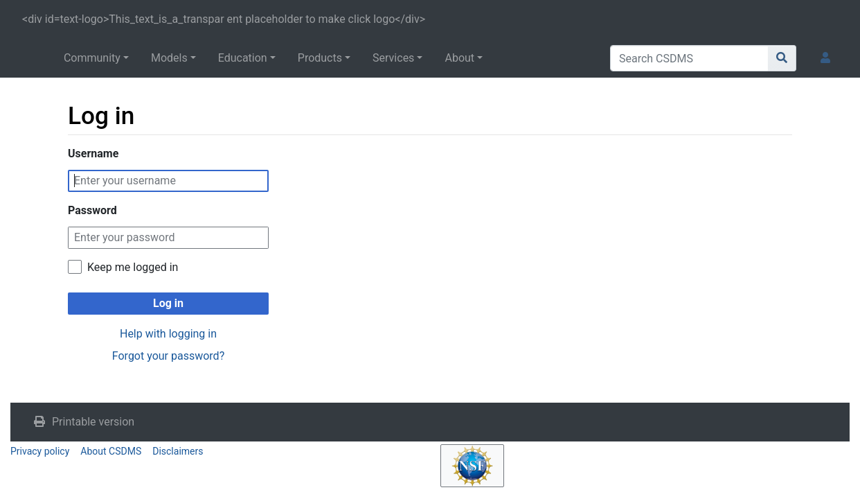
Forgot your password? (168, 355)
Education (242, 57)
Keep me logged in (132, 267)
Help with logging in (168, 333)
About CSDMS (110, 451)
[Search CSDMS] (689, 58)
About (459, 57)
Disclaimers (177, 451)
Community (92, 57)
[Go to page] (782, 58)
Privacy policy (39, 451)
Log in (168, 303)
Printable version (93, 421)
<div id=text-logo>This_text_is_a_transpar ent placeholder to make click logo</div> (223, 19)
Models (169, 57)
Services (393, 57)
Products (320, 57)
